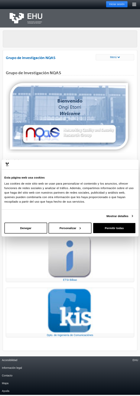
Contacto (7, 375)
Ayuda (5, 390)
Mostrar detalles (117, 216)
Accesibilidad (9, 360)
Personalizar (70, 227)
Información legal (12, 367)
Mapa (5, 383)
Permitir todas (114, 227)
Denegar (25, 227)
